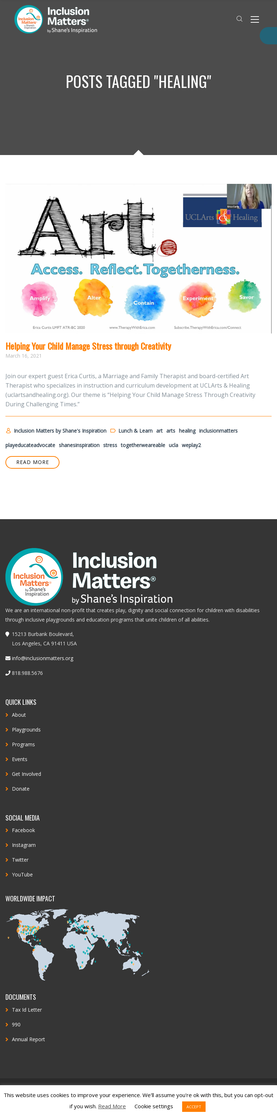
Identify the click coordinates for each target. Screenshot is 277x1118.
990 (16, 1024)
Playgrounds (26, 729)
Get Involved (26, 773)
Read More (112, 1106)
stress (110, 445)
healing (187, 430)
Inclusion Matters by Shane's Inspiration (55, 430)
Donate (21, 788)
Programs (23, 744)
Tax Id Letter (27, 1009)
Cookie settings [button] (154, 1106)
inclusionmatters (218, 430)
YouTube (22, 874)
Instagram (24, 844)
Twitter (20, 859)
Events (19, 759)
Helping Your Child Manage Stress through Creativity (88, 345)
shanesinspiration (79, 445)
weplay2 (191, 445)
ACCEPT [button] (193, 1106)
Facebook (23, 830)
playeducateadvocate (30, 445)
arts (170, 430)
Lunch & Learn (131, 430)
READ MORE (32, 462)
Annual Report (28, 1039)
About (19, 714)
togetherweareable (143, 445)
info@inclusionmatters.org (42, 658)
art (159, 430)
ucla (173, 445)
